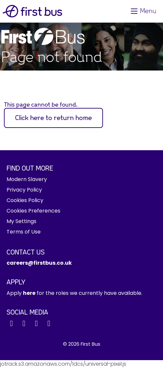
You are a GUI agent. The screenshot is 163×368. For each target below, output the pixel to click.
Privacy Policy (24, 190)
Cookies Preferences (33, 211)
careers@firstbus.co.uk (39, 263)
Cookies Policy (25, 200)
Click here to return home (53, 118)
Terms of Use (24, 231)
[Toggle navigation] (144, 11)
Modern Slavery (27, 179)
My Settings (21, 221)
